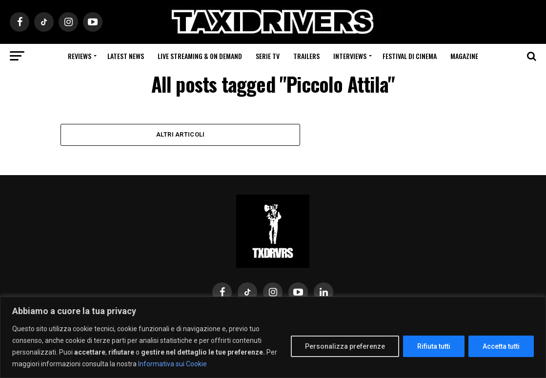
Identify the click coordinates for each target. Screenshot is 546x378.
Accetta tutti (501, 346)
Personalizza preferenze (345, 346)
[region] (273, 337)
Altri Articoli (180, 134)
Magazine (464, 56)
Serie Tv (268, 56)
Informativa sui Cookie (172, 364)
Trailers (306, 56)
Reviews (79, 56)
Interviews (349, 56)
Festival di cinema (410, 56)
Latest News (125, 56)
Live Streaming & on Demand (200, 56)
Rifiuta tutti (433, 346)
